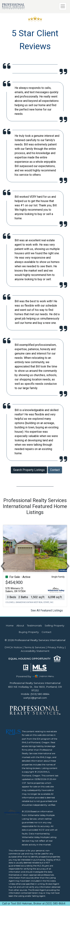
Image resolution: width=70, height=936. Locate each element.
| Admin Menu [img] (46, 676)
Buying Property (29, 632)
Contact (55, 470)
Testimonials (34, 625)
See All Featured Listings (47, 610)
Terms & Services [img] (34, 647)
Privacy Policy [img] (55, 647)
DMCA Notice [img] (13, 647)
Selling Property (54, 625)
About (20, 625)
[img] (25, 676)
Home (10, 625)
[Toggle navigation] (62, 6)
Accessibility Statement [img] (35, 650)
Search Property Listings (29, 470)
